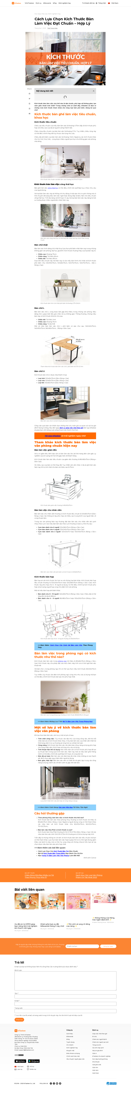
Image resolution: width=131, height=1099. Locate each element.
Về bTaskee (29, 3)
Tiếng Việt (102, 3)
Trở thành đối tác (88, 3)
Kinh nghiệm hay (65, 3)
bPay (55, 3)
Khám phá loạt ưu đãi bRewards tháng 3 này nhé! (52, 925)
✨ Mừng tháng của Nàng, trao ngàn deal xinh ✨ (103, 919)
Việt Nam (114, 3)
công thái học (53, 188)
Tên (16, 993)
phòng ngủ (62, 661)
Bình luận (18, 970)
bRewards (47, 3)
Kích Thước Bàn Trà (61, 851)
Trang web (18, 1008)
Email (17, 1001)
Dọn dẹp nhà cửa (41, 14)
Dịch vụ (38, 3)
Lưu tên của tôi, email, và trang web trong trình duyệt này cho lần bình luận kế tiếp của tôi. (49, 1015)
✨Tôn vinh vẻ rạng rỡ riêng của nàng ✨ (78, 925)
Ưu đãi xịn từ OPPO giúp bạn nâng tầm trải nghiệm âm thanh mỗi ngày (26, 926)
